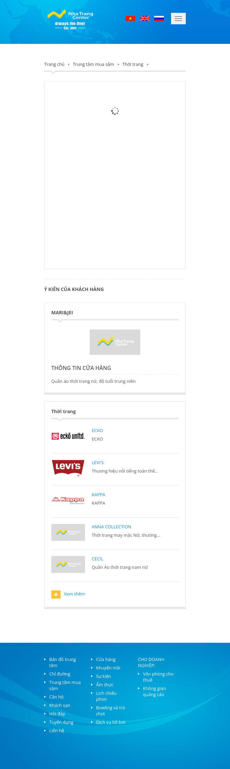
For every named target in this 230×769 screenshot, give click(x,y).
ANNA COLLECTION (111, 527)
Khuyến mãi (108, 668)
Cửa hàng (106, 659)
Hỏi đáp (57, 714)
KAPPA (98, 495)
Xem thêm (68, 594)
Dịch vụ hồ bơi (110, 722)
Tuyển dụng (61, 722)
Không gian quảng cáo (154, 691)
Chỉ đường (59, 674)
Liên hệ (56, 730)
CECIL (97, 559)
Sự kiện (103, 676)
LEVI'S (98, 462)
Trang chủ (54, 64)
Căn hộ (56, 697)
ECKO (97, 430)
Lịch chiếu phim (106, 696)
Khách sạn (59, 705)
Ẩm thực (104, 685)
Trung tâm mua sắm (93, 64)
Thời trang (132, 64)
